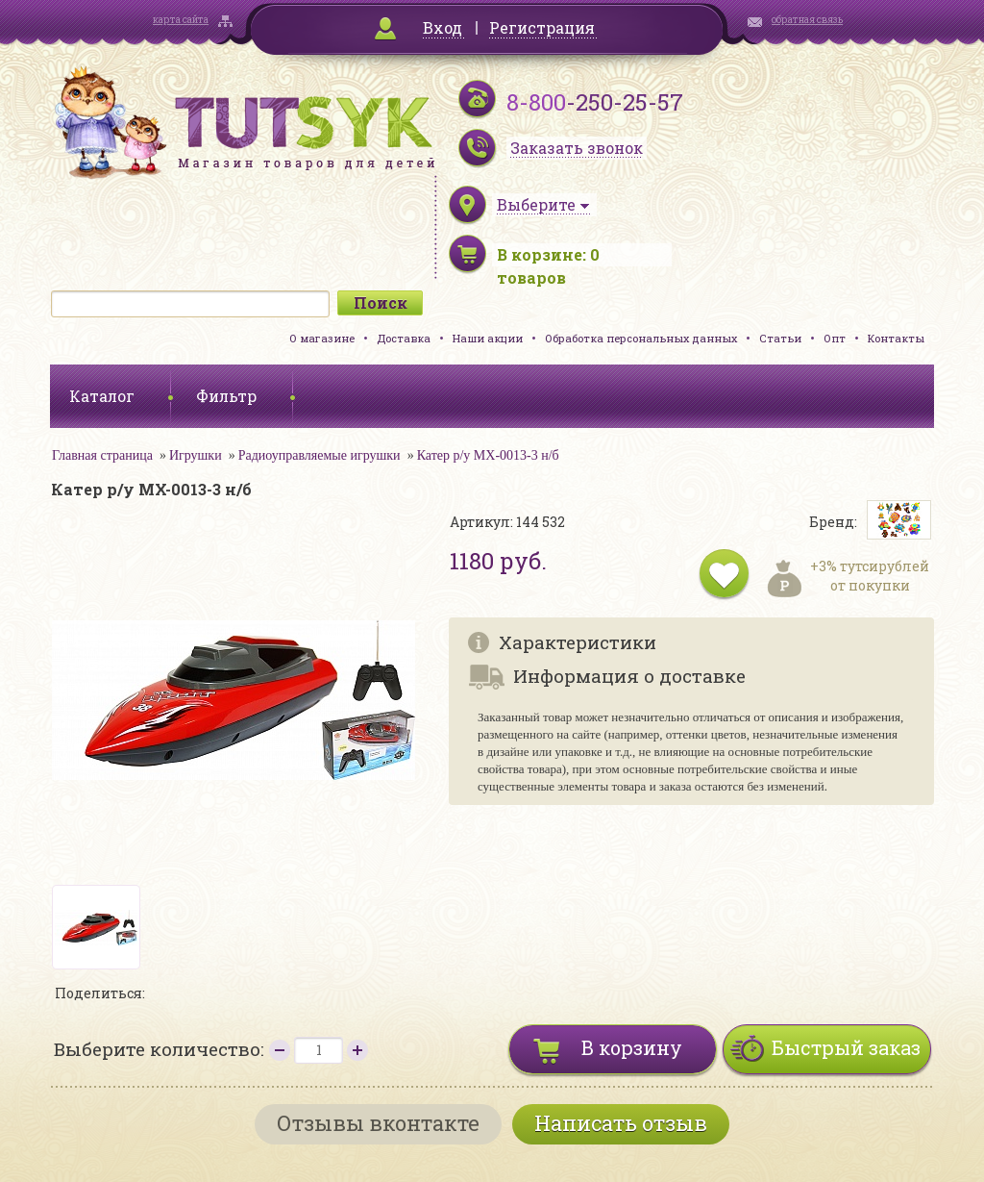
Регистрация (542, 27)
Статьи (780, 338)
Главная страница (102, 455)
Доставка (403, 338)
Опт (835, 338)
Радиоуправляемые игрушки (319, 455)
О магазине (322, 338)
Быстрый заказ (846, 1047)
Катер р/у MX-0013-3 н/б (488, 455)
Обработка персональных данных (641, 338)
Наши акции (488, 338)
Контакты (896, 338)
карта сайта (181, 19)
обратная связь (807, 19)
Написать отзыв (620, 1123)
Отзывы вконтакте (378, 1123)
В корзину (631, 1047)
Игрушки (195, 455)
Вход (442, 27)
